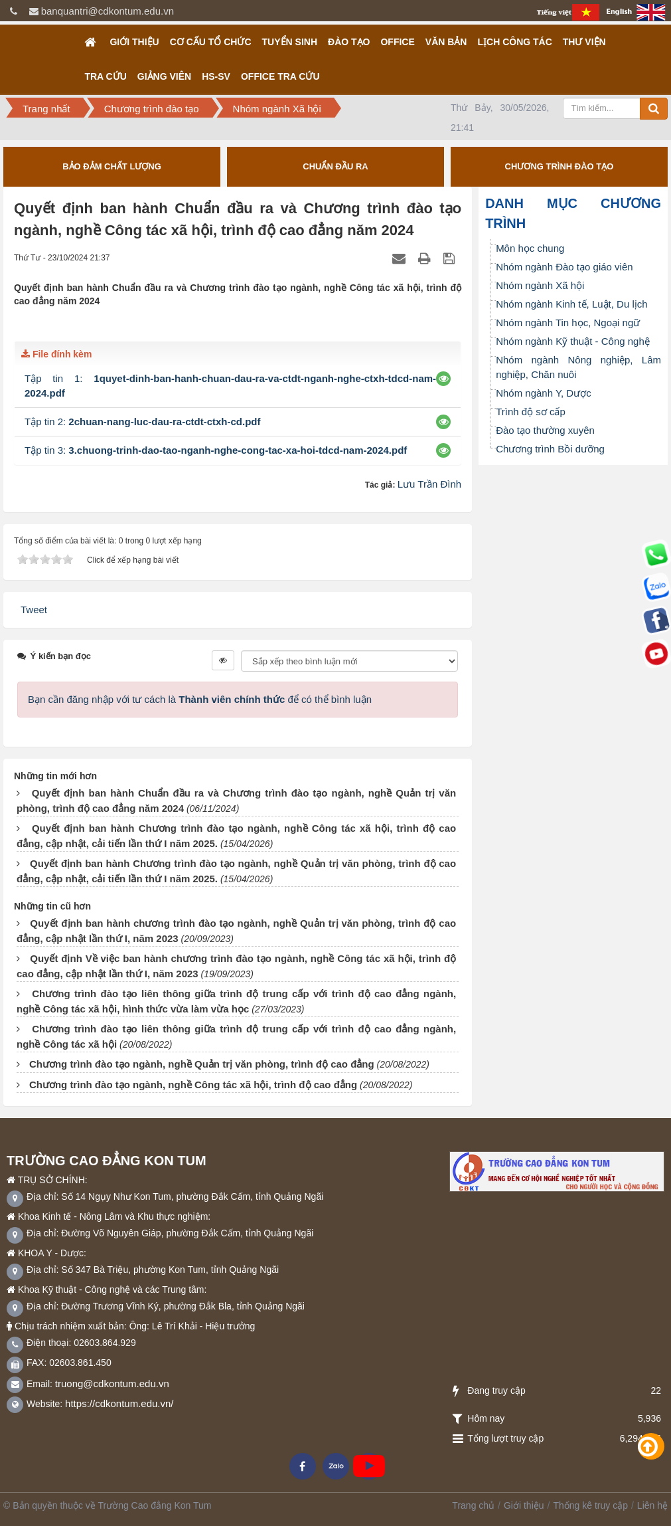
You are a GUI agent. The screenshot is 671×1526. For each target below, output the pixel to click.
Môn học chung (530, 248)
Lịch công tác (514, 42)
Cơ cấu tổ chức (211, 42)
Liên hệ (652, 1505)
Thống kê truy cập (590, 1505)
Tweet (34, 609)
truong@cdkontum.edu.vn (112, 1383)
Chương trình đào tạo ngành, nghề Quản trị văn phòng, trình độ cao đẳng (201, 1064)
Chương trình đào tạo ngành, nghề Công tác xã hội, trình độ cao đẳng (193, 1084)
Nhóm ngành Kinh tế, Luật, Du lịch (571, 304)
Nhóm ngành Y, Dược (543, 393)
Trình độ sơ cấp (530, 411)
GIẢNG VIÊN (164, 76)
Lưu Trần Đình (429, 484)
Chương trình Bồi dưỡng (550, 448)
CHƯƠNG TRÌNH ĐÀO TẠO (559, 166)
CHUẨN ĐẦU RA (335, 166)
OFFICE (397, 42)
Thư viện (584, 42)
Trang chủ (473, 1505)
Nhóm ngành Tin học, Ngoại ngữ (568, 322)
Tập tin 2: (143, 421)
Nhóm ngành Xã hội (540, 285)
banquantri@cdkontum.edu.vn (107, 11)
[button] (444, 378)
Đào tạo (349, 42)
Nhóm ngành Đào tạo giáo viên (564, 266)
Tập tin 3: (216, 450)
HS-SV (216, 76)
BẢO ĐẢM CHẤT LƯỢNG (111, 166)
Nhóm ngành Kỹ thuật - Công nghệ (573, 341)
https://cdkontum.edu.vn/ (119, 1403)
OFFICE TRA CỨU (280, 76)
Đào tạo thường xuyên (545, 430)
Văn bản (446, 42)
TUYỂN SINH (289, 42)
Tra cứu (105, 76)
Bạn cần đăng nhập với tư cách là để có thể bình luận (200, 699)
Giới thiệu (134, 42)
